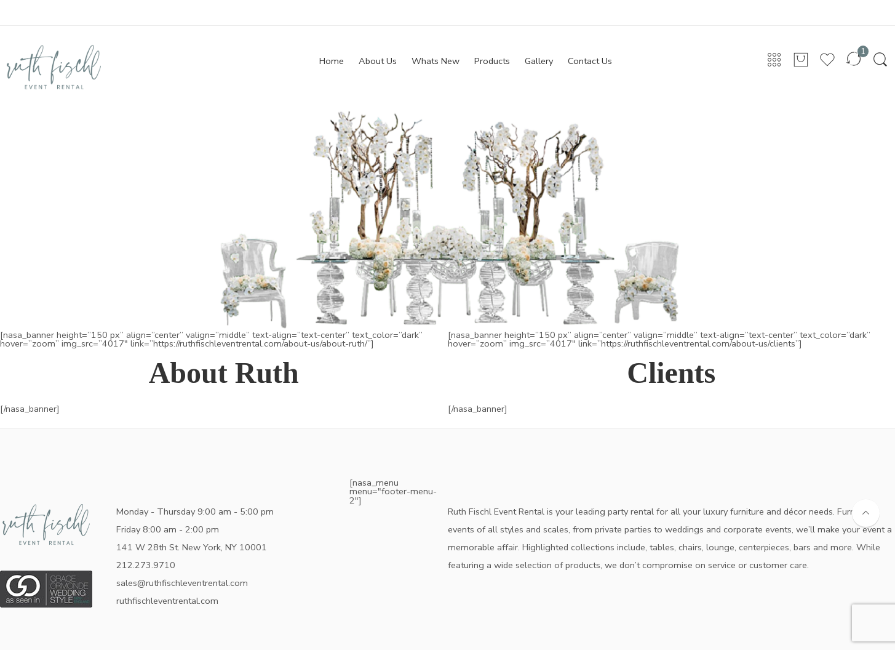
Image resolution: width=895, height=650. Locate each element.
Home (331, 61)
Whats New (435, 61)
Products (492, 61)
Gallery (539, 61)
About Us (378, 61)
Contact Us (590, 61)
